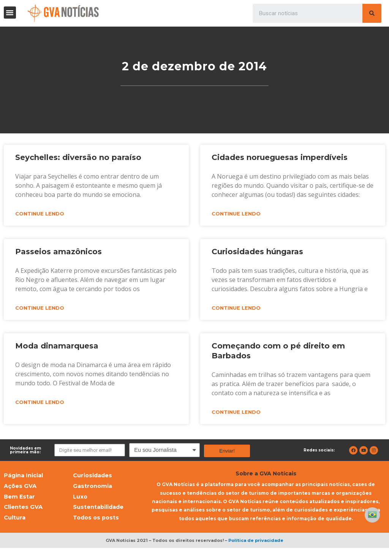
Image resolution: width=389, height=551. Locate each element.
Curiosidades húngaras (257, 251)
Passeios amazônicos (58, 251)
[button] (10, 12)
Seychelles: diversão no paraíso (78, 157)
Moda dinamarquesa (56, 346)
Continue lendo (39, 214)
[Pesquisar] (371, 13)
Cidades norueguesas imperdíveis (280, 157)
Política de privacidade (255, 543)
